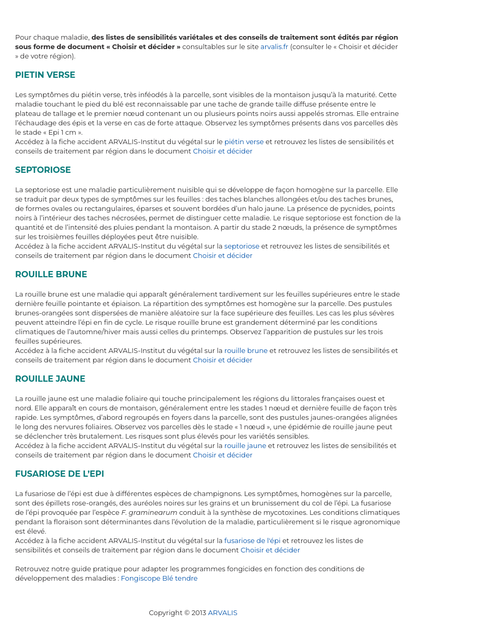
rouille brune (246, 350)
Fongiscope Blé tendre (159, 578)
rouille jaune (245, 445)
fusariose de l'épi (252, 540)
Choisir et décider (223, 151)
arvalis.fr (274, 46)
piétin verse (244, 141)
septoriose (241, 246)
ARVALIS (222, 612)
